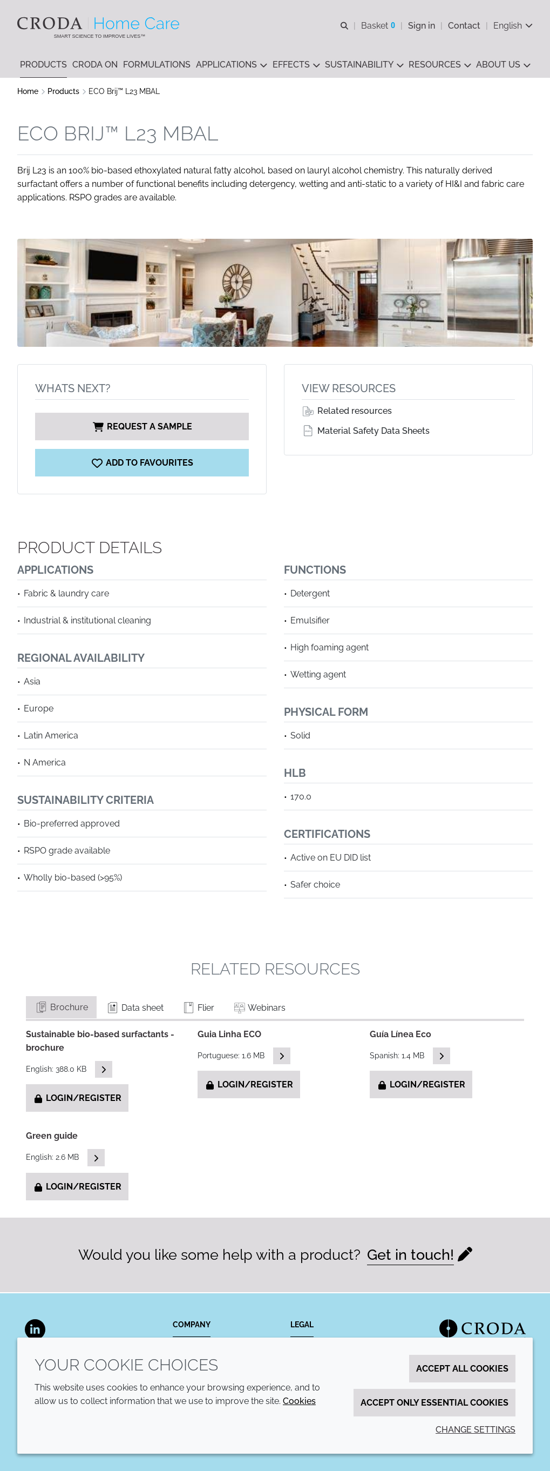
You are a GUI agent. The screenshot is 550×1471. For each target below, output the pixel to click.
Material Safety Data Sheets (366, 432)
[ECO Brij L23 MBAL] (142, 464)
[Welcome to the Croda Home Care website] (99, 23)
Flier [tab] (198, 1009)
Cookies (299, 1401)
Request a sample (142, 427)
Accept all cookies (462, 1368)
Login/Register (77, 1099)
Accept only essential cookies (434, 1403)
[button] (43, 65)
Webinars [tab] (259, 1009)
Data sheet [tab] (135, 1009)
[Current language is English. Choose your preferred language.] (513, 25)
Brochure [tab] (61, 1008)
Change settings (475, 1430)
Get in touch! (410, 1255)
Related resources (347, 412)
